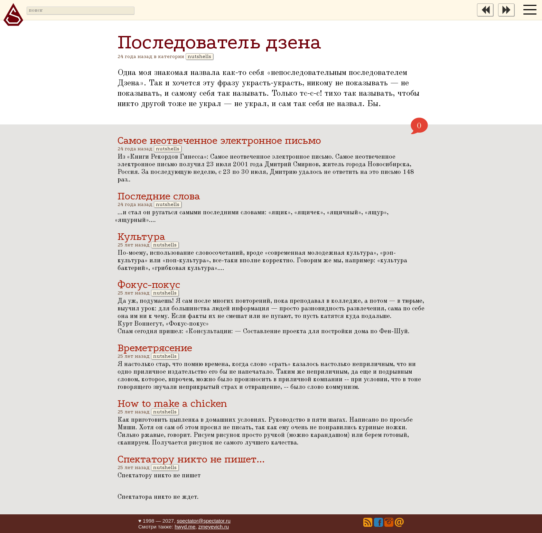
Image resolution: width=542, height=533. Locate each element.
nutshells (199, 56)
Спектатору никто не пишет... (191, 459)
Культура (141, 237)
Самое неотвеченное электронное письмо (219, 140)
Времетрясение (155, 348)
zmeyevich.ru (213, 527)
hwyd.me (185, 527)
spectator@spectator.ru (203, 521)
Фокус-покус (149, 285)
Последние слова (159, 196)
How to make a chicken (172, 404)
